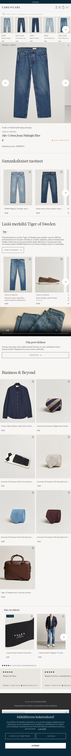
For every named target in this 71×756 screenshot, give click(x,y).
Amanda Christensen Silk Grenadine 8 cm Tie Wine (53, 537)
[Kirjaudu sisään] (56, 7)
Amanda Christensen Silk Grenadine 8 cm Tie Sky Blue (17, 537)
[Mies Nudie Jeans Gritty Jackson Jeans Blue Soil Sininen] (21, 25)
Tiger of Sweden (9, 132)
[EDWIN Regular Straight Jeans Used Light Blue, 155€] (7, 29)
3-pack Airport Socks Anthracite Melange (18, 653)
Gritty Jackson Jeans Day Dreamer (63, 38)
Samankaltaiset (22, 161)
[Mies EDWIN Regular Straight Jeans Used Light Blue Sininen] (7, 25)
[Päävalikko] (67, 7)
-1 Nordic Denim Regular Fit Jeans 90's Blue (51, 653)
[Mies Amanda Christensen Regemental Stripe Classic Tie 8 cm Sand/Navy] (53, 401)
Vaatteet (5, 45)
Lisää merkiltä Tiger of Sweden (28, 223)
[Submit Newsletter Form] (66, 712)
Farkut (13, 45)
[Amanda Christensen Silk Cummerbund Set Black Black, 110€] (17, 461)
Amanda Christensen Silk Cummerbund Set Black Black (16, 482)
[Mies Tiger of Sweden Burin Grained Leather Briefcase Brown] (17, 567)
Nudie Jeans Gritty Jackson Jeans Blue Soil (48, 209)
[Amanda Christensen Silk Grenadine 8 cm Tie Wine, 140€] (53, 516)
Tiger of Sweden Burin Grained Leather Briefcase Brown (16, 593)
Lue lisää (42, 729)
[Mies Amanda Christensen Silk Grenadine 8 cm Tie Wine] (53, 512)
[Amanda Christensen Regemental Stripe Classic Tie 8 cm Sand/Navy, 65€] (53, 405)
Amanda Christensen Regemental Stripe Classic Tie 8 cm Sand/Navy (52, 426)
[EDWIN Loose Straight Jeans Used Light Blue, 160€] (50, 29)
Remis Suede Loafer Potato (46, 298)
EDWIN (3, 35)
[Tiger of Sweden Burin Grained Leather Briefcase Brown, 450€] (17, 572)
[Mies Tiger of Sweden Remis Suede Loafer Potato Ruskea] (49, 274)
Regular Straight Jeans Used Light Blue (6, 38)
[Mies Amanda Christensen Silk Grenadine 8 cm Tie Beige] (53, 456)
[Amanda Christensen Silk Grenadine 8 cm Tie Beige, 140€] (53, 461)
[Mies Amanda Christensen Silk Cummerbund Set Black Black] (17, 456)
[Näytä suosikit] (59, 7)
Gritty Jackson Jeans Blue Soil (21, 38)
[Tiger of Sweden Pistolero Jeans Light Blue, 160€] (18, 281)
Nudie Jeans (20, 35)
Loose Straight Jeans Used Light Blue (49, 38)
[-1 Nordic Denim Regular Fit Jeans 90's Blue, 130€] (51, 636)
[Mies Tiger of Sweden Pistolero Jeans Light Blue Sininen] (18, 274)
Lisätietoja (34, 355)
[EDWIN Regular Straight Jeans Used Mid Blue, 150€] (35, 29)
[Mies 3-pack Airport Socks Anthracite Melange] (19, 632)
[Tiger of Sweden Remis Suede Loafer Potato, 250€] (49, 281)
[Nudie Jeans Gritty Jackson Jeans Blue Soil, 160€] (21, 29)
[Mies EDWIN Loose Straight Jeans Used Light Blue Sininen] (49, 25)
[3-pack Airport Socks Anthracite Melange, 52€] (19, 636)
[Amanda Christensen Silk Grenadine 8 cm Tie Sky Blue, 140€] (17, 516)
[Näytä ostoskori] (63, 7)
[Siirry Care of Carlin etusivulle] (11, 7)
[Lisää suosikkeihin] (29, 172)
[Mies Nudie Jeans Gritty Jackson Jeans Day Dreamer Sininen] (64, 25)
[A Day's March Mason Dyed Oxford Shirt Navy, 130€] (17, 405)
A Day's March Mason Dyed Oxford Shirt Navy (16, 426)
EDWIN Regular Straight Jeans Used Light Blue (16, 209)
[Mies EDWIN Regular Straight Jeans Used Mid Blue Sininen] (35, 25)
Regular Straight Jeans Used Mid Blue (34, 38)
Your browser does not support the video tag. (35, 321)
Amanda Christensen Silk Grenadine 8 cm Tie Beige (53, 482)
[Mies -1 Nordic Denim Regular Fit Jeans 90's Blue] (51, 632)
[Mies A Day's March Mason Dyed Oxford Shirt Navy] (17, 401)
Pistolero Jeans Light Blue (14, 298)
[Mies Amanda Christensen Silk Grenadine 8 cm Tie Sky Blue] (17, 512)
